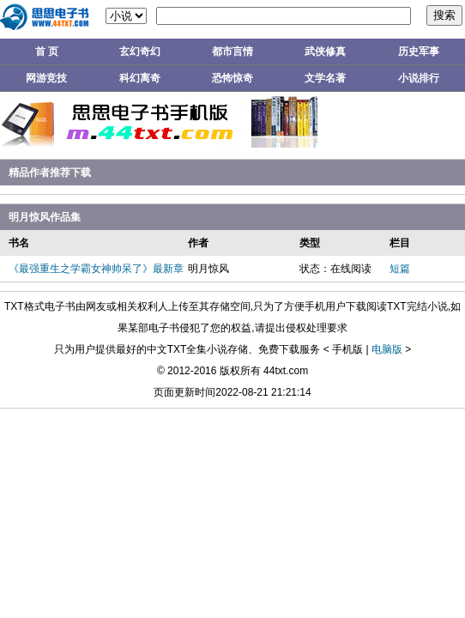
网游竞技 (46, 78)
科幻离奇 (139, 78)
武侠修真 (325, 51)
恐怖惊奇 (232, 78)
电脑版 (386, 349)
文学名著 (325, 78)
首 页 (46, 51)
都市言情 (232, 51)
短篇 (400, 269)
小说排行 (418, 78)
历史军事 (418, 51)
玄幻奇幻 (139, 51)
